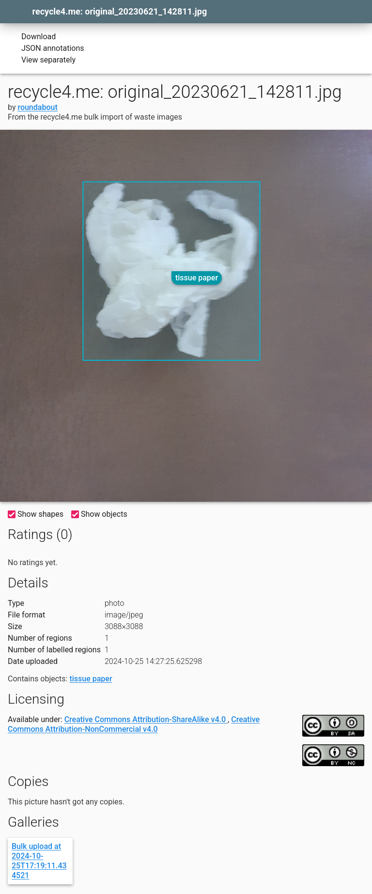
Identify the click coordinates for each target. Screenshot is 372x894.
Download (32, 37)
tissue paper (196, 277)
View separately (42, 60)
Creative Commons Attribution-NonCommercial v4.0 (134, 724)
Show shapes (35, 514)
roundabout (37, 107)
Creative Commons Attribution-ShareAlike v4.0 (146, 719)
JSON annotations (46, 48)
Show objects (99, 514)
